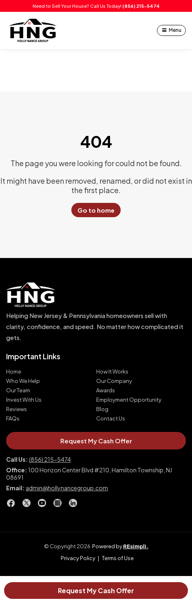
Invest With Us (24, 400)
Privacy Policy (78, 558)
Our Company (114, 381)
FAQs (13, 418)
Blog (102, 409)
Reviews (16, 409)
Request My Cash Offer (96, 590)
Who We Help (23, 381)
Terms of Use (118, 558)
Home (13, 371)
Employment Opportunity (128, 400)
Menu (175, 30)
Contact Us (110, 418)
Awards (105, 390)
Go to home (96, 210)
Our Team (18, 390)
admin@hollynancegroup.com (67, 488)
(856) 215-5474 (141, 6)
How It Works (112, 371)
